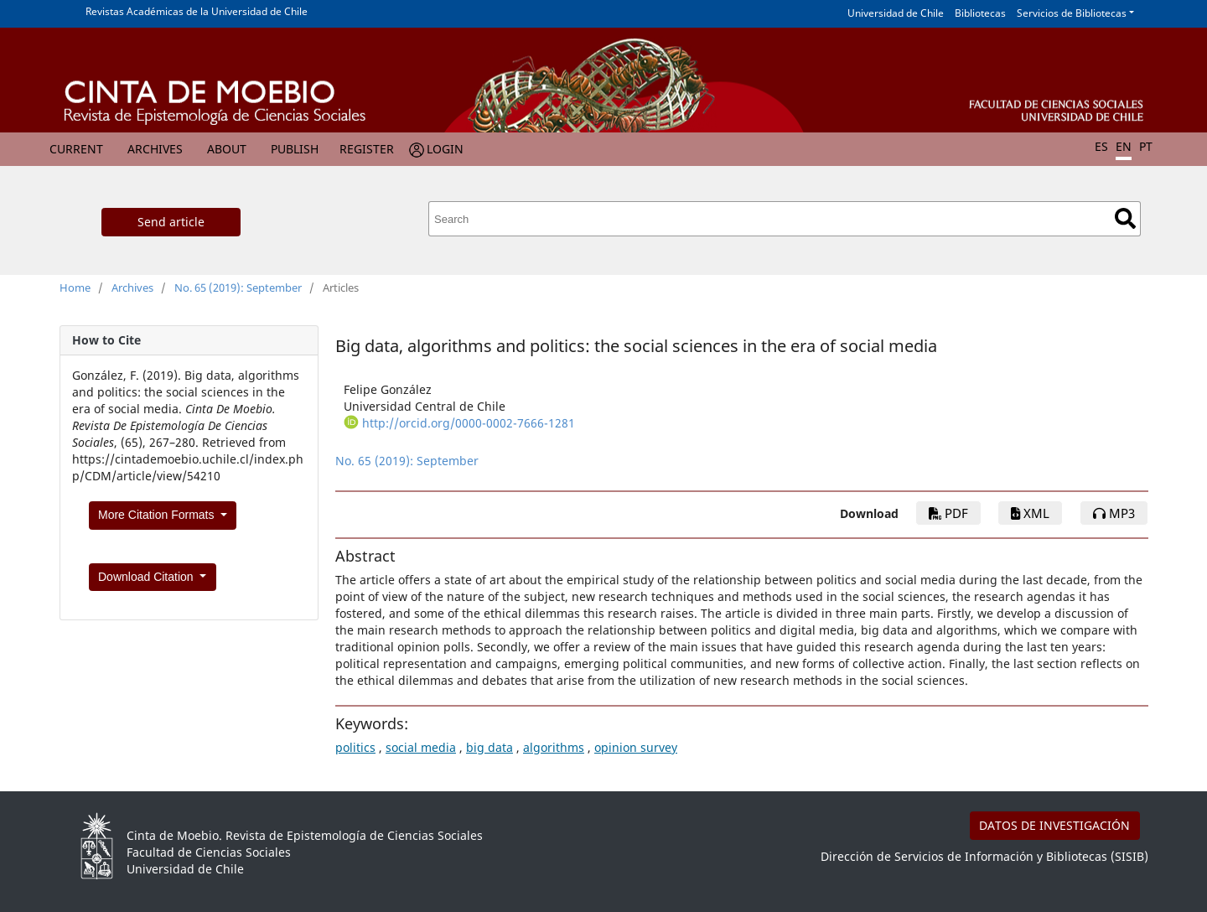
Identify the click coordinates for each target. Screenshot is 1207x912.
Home (75, 287)
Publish (295, 149)
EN (1124, 146)
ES (1101, 146)
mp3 (1114, 513)
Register (366, 149)
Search (1125, 218)
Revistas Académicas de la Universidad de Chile (196, 11)
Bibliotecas (980, 13)
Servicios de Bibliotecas (1072, 13)
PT (1146, 146)
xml (1030, 513)
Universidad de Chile (895, 13)
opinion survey (635, 747)
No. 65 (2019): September (238, 287)
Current (76, 149)
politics (355, 747)
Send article (171, 222)
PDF (948, 513)
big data (489, 747)
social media (421, 747)
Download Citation (147, 576)
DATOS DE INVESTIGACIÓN (1054, 825)
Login (445, 149)
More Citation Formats (157, 514)
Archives (155, 149)
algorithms (553, 747)
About (226, 149)
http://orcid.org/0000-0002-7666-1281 (468, 423)
